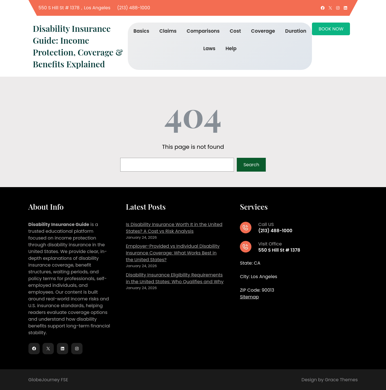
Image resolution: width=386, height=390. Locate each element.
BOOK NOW (331, 29)
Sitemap (249, 297)
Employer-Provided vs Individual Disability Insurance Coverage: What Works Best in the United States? (173, 253)
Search (251, 164)
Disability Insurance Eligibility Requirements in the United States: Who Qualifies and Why (175, 278)
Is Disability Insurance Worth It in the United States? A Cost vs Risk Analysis (174, 227)
